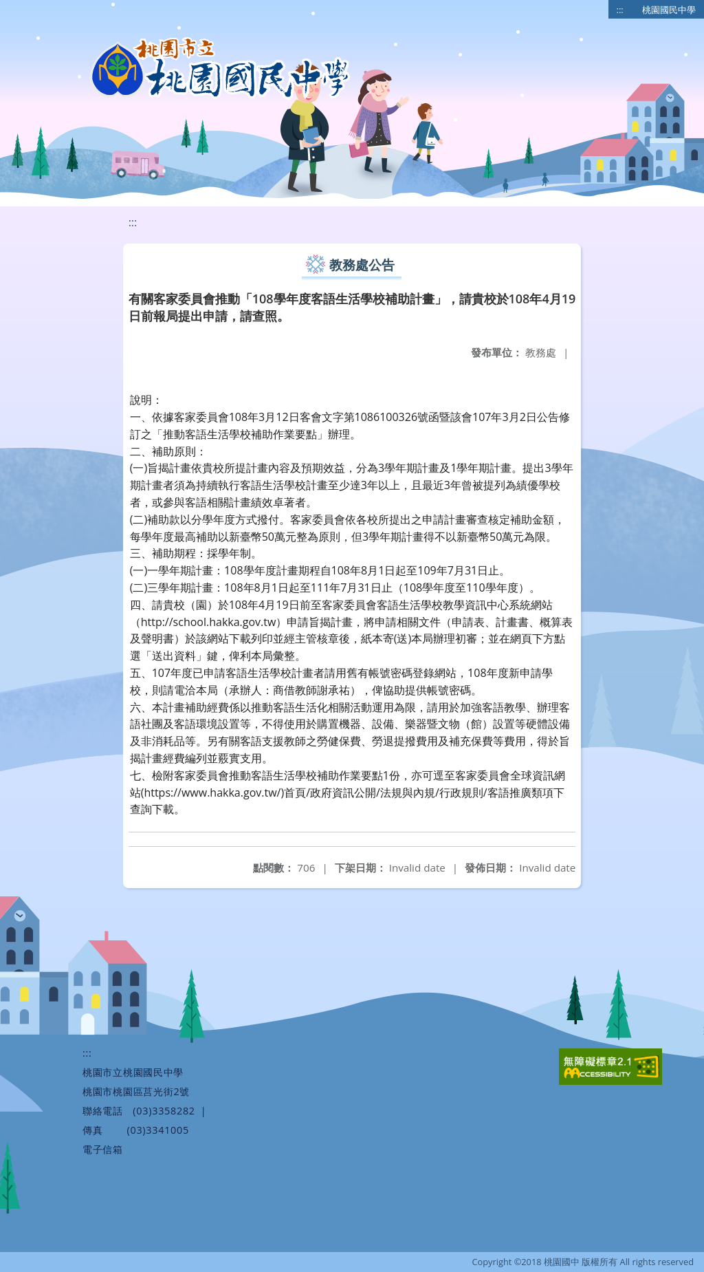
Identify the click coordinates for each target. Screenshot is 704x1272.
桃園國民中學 (669, 9)
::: (620, 9)
